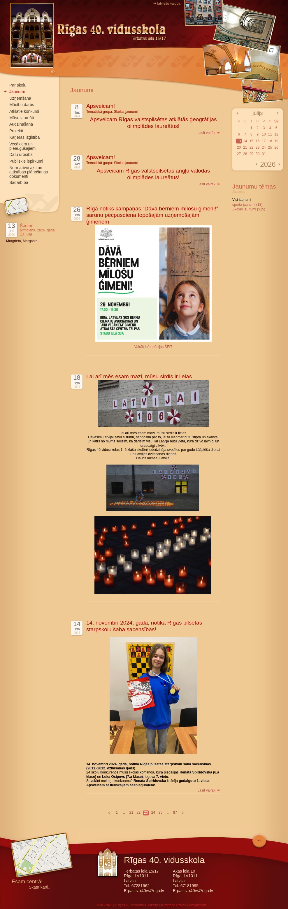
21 (131, 812)
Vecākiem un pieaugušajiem (22, 146)
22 (139, 812)
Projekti (16, 131)
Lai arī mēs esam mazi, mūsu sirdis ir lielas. (139, 376)
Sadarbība (18, 182)
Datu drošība (21, 154)
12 (276, 134)
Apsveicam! (100, 106)
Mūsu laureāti (21, 117)
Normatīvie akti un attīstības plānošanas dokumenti (28, 172)
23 (146, 812)
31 (264, 154)
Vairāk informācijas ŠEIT (153, 347)
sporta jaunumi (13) (247, 205)
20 (239, 147)
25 (160, 812)
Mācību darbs (21, 104)
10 (264, 134)
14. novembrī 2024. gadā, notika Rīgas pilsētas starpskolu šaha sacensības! (144, 626)
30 (257, 154)
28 (245, 154)
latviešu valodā (168, 3)
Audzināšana (21, 124)
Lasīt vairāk (208, 133)
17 (264, 141)
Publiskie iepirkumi (26, 161)
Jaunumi (17, 91)
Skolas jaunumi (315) (248, 209)
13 (239, 141)
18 (270, 141)
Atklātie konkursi (24, 111)
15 (251, 141)
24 (153, 812)
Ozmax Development (191, 905)
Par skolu (17, 85)
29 (251, 154)
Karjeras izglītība (24, 137)
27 (239, 154)
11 (270, 134)
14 (245, 141)
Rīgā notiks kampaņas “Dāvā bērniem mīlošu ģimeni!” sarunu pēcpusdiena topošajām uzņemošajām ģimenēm (152, 215)
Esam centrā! (27, 882)
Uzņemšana (20, 98)
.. (124, 812)
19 (276, 141)
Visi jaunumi (241, 200)
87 (175, 812)
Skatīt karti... (40, 887)
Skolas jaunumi (126, 112)
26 (276, 147)
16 (257, 141)
